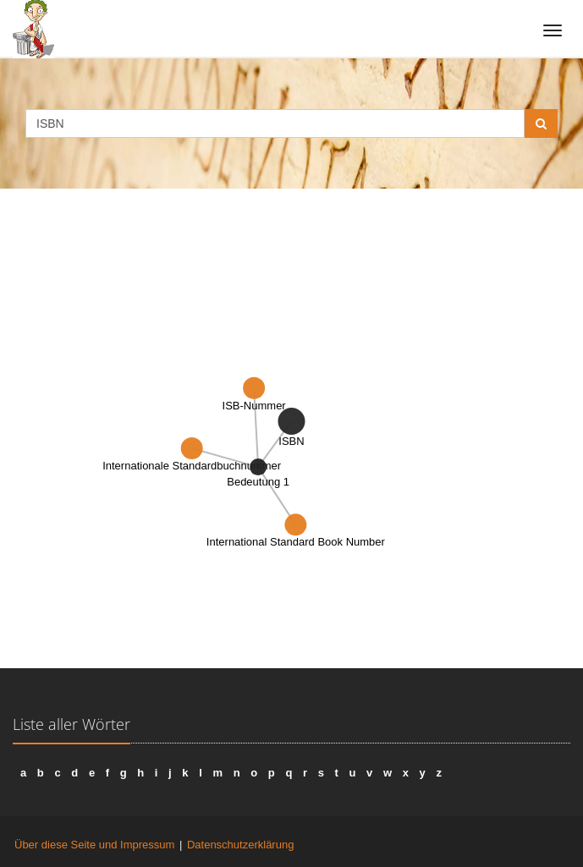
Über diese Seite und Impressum (94, 844)
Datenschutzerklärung (240, 844)
